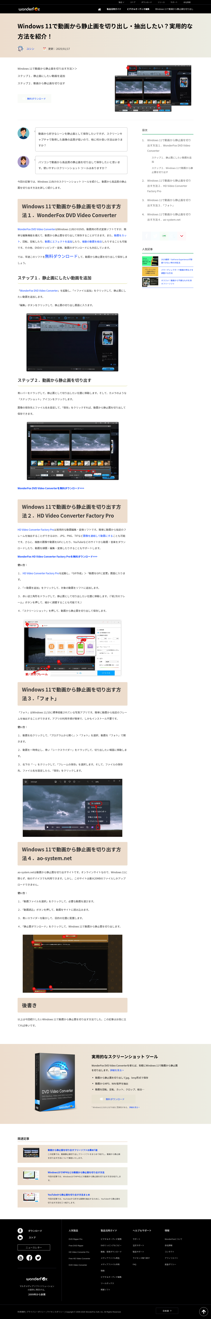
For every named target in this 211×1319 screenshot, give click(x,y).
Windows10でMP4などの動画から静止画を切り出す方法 (76, 1172)
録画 (102, 1270)
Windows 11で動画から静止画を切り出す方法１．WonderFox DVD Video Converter (169, 145)
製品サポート (138, 1251)
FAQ (134, 1264)
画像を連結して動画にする (98, 536)
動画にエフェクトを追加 (58, 241)
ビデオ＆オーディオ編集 (111, 1277)
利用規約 (21, 1311)
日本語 (166, 1310)
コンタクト (169, 1251)
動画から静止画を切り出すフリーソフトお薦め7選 (72, 1150)
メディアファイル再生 (110, 1258)
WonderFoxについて (173, 1239)
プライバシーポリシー (36, 1311)
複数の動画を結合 (92, 241)
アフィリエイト (171, 1258)
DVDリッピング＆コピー (111, 1245)
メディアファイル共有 (110, 1264)
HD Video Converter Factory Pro (36, 529)
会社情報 (168, 1245)
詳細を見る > (117, 1070)
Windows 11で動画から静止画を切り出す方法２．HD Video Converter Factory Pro (169, 186)
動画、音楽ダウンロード (111, 1251)
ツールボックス (107, 1283)
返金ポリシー (170, 1264)
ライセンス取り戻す (141, 1258)
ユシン (30, 49)
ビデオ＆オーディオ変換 (111, 1239)
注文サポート (138, 1245)
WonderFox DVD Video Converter (36, 229)
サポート (136, 1239)
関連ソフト (105, 1289)
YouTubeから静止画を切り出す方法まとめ (69, 1194)
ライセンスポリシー (55, 1311)
